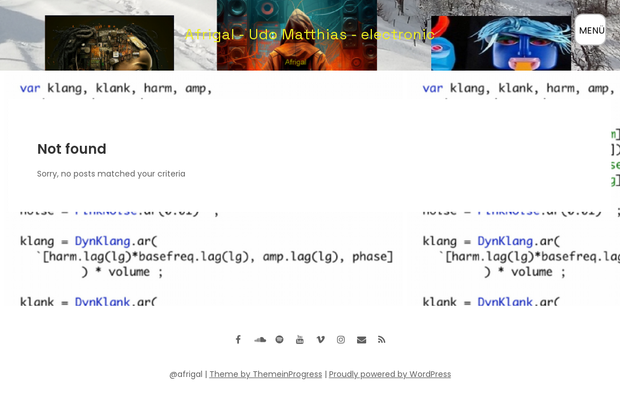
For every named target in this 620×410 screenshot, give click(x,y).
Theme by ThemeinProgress (265, 374)
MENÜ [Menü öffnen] (592, 30)
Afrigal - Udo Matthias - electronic (310, 34)
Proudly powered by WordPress (390, 374)
